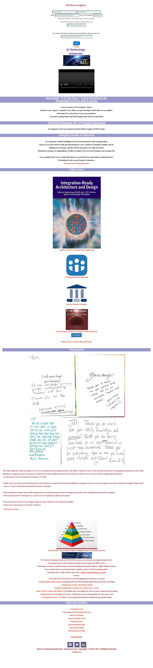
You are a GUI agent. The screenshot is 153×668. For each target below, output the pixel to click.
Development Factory (50, 597)
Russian (97, 572)
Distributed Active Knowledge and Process (56, 594)
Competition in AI (76, 609)
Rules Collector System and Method (49, 591)
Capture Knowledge (76, 628)
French (103, 572)
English (83, 572)
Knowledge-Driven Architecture (60, 579)
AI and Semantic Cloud (76, 618)
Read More (76, 335)
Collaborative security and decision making (77, 585)
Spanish (90, 572)
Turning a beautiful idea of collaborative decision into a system (76, 588)
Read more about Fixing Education (76, 163)
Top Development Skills (76, 625)
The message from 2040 (76, 631)
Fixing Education (76, 621)
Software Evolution (76, 615)
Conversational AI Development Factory (76, 612)
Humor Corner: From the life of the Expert (76, 342)
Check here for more (11, 509)
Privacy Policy (76, 637)
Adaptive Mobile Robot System (50, 582)
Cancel (76, 47)
